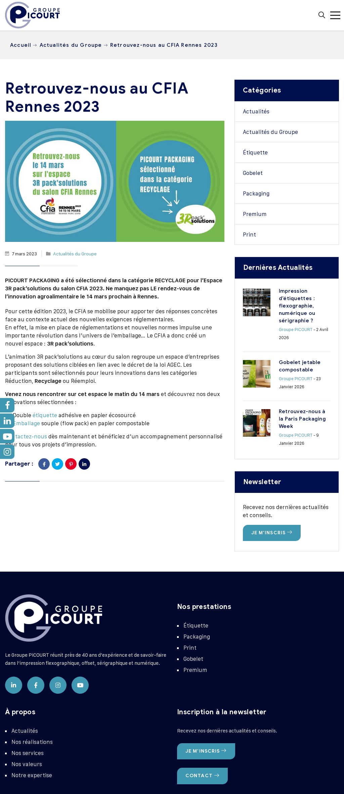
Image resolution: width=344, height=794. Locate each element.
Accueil (20, 45)
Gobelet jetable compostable (290, 339)
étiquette (45, 415)
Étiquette (255, 152)
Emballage (26, 423)
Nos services (27, 699)
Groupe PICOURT (268, 314)
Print (249, 234)
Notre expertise (31, 721)
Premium (255, 214)
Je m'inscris (272, 479)
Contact (202, 722)
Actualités (256, 111)
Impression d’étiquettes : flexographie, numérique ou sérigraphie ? (288, 298)
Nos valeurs (26, 710)
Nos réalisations (32, 688)
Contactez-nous (26, 436)
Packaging (256, 193)
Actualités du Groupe (71, 45)
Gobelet (253, 173)
